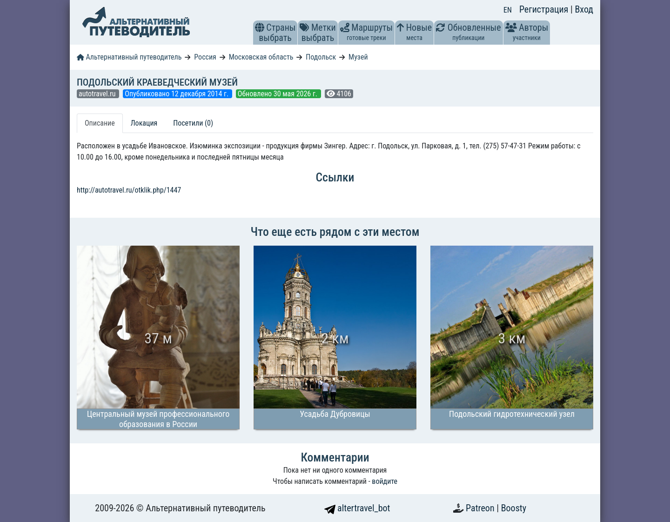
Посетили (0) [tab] (193, 123)
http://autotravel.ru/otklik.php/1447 (129, 190)
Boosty (513, 508)
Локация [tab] (144, 123)
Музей (358, 57)
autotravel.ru (98, 93)
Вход (584, 9)
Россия (205, 57)
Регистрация (544, 9)
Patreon (481, 508)
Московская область (261, 57)
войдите (384, 481)
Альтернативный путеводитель (129, 57)
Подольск (321, 57)
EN (507, 10)
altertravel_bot (357, 508)
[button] (259, 27)
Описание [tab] (100, 123)
